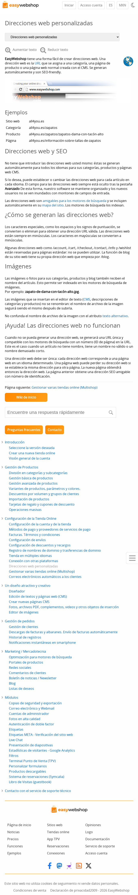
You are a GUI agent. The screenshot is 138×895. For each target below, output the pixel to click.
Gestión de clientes (23, 627)
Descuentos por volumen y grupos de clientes (44, 494)
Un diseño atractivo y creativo (27, 585)
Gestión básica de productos (31, 478)
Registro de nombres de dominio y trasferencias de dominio (55, 550)
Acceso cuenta (91, 5)
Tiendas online (58, 832)
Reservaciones (58, 846)
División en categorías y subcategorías (38, 473)
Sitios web (54, 825)
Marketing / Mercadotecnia (25, 651)
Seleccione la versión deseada (32, 448)
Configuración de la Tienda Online (30, 518)
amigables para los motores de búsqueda (74, 201)
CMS (86, 299)
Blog (12, 683)
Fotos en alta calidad (24, 719)
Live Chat (16, 740)
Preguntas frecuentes (23, 430)
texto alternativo (115, 316)
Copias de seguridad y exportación (35, 703)
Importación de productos (29, 499)
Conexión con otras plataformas (33, 561)
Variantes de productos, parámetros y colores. (44, 488)
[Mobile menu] (132, 558)
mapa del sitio (53, 205)
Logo (89, 832)
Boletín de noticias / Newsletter (33, 678)
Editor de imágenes (24, 612)
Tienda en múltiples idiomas (30, 555)
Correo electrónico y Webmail (31, 708)
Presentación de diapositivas (31, 745)
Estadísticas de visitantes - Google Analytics (42, 750)
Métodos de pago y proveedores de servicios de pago (50, 529)
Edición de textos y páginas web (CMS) (38, 596)
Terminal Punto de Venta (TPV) (32, 761)
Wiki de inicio (26, 397)
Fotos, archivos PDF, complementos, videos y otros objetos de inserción (64, 607)
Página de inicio (19, 825)
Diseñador (17, 591)
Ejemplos (14, 853)
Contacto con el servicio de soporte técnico (38, 791)
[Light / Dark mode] (133, 5)
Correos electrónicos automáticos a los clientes (45, 576)
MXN (122, 5)
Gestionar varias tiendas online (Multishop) (64, 387)
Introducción (15, 442)
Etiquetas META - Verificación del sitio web (41, 734)
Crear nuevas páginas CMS (29, 601)
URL (38, 63)
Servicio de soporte (100, 846)
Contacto (55, 430)
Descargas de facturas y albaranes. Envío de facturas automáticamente (63, 632)
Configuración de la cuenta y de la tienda (40, 524)
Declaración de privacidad (70, 890)
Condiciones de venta (29, 890)
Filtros (13, 755)
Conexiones (56, 853)
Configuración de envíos (27, 540)
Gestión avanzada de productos (33, 483)
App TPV (53, 839)
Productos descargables (27, 771)
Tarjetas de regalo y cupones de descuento (42, 504)
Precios (13, 839)
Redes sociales (20, 667)
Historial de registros (25, 637)
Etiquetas (16, 729)
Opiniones (93, 825)
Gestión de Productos (21, 467)
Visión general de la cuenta (29, 458)
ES (110, 5)
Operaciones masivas (25, 509)
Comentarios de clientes (27, 673)
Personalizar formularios (28, 766)
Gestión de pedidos (20, 621)
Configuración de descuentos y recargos (40, 545)
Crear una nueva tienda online (32, 453)
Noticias (13, 832)
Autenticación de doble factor (31, 724)
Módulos (11, 697)
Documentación (97, 839)
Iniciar (69, 5)
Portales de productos (26, 662)
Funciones (15, 846)
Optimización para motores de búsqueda (40, 657)
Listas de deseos (21, 688)
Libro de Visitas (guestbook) (30, 782)
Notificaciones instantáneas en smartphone (42, 642)
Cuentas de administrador (29, 713)
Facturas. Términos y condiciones (34, 534)
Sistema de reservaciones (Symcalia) (36, 776)
